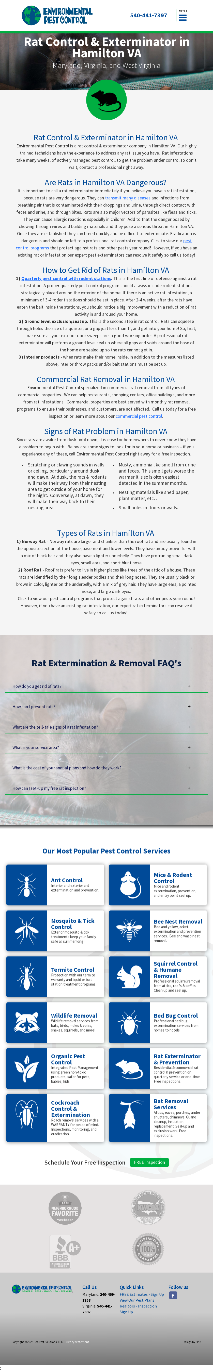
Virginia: (97, 1308)
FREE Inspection (149, 1186)
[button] (182, 15)
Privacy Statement (77, 1342)
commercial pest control (139, 416)
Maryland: (98, 1297)
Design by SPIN (192, 1342)
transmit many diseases (127, 198)
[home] (57, 15)
